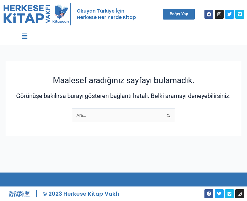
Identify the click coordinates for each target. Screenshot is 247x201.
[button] (25, 36)
